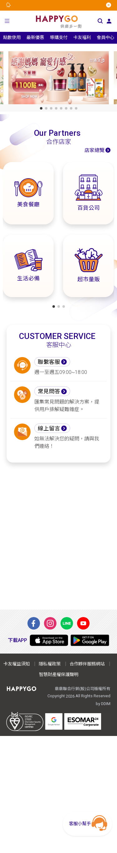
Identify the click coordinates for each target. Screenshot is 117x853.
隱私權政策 (50, 664)
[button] (7, 21)
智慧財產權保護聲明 (58, 674)
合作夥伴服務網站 (87, 664)
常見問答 (49, 391)
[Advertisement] (58, 536)
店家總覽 (95, 150)
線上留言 (49, 428)
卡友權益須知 (16, 664)
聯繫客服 (49, 362)
